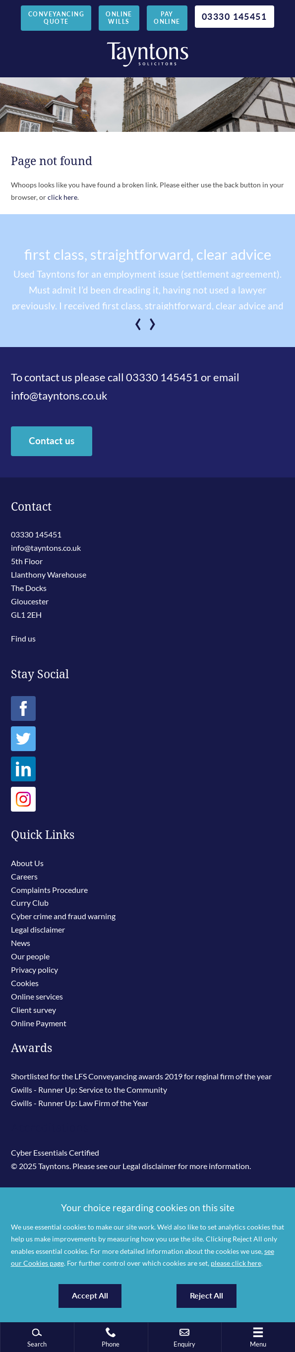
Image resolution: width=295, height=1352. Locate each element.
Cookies (25, 983)
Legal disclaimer (38, 929)
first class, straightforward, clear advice (147, 254)
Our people (30, 956)
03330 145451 (234, 16)
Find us (23, 638)
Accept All (90, 1295)
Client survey (33, 1009)
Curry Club (30, 902)
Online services (37, 996)
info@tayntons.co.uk (59, 395)
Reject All (206, 1295)
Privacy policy (34, 969)
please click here (236, 1263)
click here (62, 197)
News (20, 942)
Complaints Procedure (49, 889)
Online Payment (38, 1023)
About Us (27, 863)
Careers (24, 876)
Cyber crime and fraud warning (63, 916)
